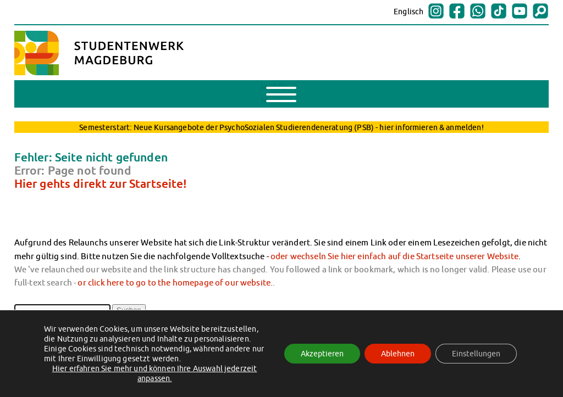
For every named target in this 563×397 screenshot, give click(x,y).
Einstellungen (476, 353)
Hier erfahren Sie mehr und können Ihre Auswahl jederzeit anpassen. (154, 373)
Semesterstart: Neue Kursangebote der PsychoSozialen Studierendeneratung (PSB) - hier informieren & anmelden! (281, 127)
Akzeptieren (322, 353)
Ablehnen (398, 353)
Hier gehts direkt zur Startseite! (100, 183)
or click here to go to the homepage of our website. (175, 282)
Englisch (408, 11)
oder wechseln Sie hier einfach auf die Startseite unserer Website (394, 256)
